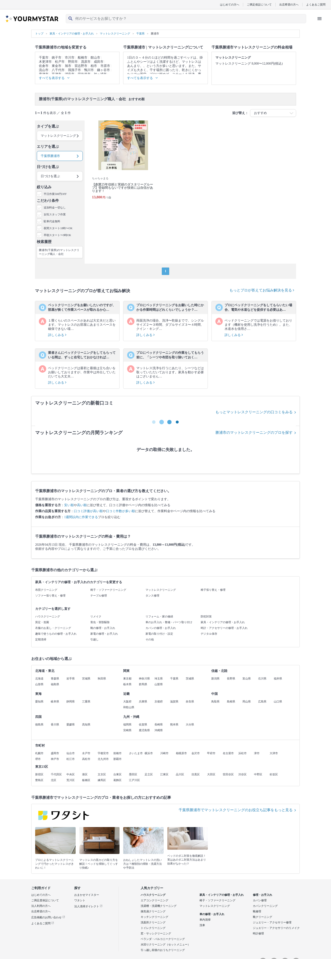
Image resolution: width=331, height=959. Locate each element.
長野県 (231, 678)
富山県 (247, 678)
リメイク (95, 616)
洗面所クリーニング (153, 922)
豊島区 (39, 780)
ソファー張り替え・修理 (50, 595)
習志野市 (80, 66)
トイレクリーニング (153, 928)
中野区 (258, 774)
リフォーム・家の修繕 (159, 616)
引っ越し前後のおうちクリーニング (163, 950)
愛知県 (39, 701)
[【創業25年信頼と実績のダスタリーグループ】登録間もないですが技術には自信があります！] (123, 161)
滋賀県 (174, 701)
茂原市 (86, 61)
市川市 (69, 57)
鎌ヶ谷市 (103, 70)
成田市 (98, 61)
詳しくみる (57, 335)
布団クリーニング (46, 589)
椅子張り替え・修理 (213, 589)
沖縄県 (158, 730)
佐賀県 (143, 724)
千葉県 (174, 678)
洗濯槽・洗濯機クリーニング (159, 906)
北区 (53, 780)
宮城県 (86, 678)
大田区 (211, 774)
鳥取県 (215, 701)
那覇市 (117, 759)
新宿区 (39, 774)
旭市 (68, 66)
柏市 (94, 66)
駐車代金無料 (52, 221)
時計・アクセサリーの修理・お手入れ (224, 628)
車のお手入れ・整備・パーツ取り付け (169, 622)
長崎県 (158, 724)
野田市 (73, 61)
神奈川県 (144, 678)
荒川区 (70, 780)
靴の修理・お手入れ (102, 628)
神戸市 (55, 759)
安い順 (69, 505)
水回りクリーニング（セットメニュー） (165, 944)
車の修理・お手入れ (212, 914)
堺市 (38, 759)
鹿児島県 (144, 730)
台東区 (117, 774)
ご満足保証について (259, 4)
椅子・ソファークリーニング (108, 589)
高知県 (86, 724)
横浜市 (149, 753)
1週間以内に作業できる (81, 517)
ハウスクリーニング (47, 616)
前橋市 (117, 753)
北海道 (39, 678)
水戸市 (86, 753)
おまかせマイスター (86, 894)
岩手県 (70, 678)
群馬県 (143, 684)
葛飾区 (117, 780)
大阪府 (127, 701)
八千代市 (58, 70)
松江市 (70, 759)
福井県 (278, 678)
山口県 (278, 701)
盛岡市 (55, 753)
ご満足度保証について (45, 900)
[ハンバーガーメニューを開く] (319, 18)
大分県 (190, 724)
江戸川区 (134, 780)
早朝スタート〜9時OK (57, 235)
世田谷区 (228, 774)
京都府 (158, 701)
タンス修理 (152, 595)
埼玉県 (158, 678)
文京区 (102, 774)
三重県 (86, 701)
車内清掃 (205, 919)
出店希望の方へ (289, 4)
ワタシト (79, 900)
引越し (94, 639)
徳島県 (39, 724)
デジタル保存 (209, 633)
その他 (150, 639)
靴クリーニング (262, 917)
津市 (257, 753)
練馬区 (102, 780)
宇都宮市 (103, 753)
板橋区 (86, 780)
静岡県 (70, 701)
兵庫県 (143, 701)
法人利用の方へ (41, 906)
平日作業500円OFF (55, 194)
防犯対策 (206, 616)
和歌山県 (128, 707)
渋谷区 (242, 774)
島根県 (231, 701)
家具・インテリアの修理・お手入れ (223, 622)
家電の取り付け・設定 (159, 633)
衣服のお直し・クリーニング (53, 628)
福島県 (55, 684)
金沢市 (195, 753)
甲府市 (211, 753)
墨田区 (133, 774)
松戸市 (60, 61)
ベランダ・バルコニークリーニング (163, 939)
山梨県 (158, 684)
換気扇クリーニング (153, 911)
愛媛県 (70, 724)
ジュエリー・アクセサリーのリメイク (276, 928)
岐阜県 (55, 701)
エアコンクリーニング (154, 900)
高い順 (82, 505)
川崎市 (164, 753)
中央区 (70, 774)
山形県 (39, 684)
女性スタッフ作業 (55, 214)
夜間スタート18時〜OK (58, 228)
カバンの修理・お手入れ (161, 628)
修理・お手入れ (262, 894)
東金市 (56, 66)
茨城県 (190, 678)
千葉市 (44, 57)
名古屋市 (228, 753)
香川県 (55, 724)
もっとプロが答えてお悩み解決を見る (261, 290)
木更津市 (45, 61)
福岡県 (127, 724)
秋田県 (102, 678)
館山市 (95, 57)
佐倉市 (44, 66)
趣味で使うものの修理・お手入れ (56, 633)
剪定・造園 (42, 622)
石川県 (262, 678)
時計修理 (258, 933)
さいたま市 (136, 753)
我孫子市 (74, 70)
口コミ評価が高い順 (88, 511)
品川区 (180, 774)
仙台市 (70, 753)
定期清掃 (40, 639)
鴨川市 (89, 70)
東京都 (127, 678)
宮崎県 (127, 730)
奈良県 (190, 701)
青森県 (55, 678)
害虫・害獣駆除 (100, 622)
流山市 (44, 70)
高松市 (86, 759)
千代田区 (56, 774)
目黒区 (195, 774)
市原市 (105, 66)
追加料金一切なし (55, 207)
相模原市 (181, 753)
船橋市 (82, 57)
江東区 (164, 774)
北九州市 (103, 759)
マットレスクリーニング (161, 589)
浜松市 (242, 753)
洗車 (202, 925)
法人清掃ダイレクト (88, 906)
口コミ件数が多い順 (120, 511)
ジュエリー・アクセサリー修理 (272, 922)
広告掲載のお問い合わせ (48, 917)
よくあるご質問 (315, 4)
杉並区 (274, 774)
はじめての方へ (229, 4)
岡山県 (247, 701)
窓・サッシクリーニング (156, 933)
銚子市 (56, 57)
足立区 (149, 774)
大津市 (274, 753)
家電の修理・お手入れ (104, 633)
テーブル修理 (98, 595)
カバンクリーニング (265, 906)
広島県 (262, 701)
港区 (85, 774)
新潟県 (215, 678)
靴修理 (257, 911)
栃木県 (127, 684)
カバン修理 (260, 900)
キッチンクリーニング (154, 917)
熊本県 (174, 724)
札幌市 (39, 753)
